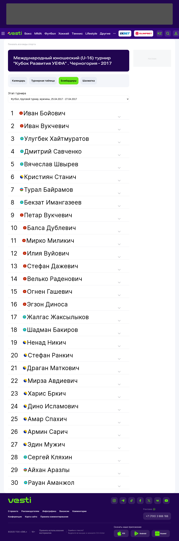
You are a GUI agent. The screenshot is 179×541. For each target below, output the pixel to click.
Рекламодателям (30, 511)
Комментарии (79, 511)
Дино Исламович (53, 406)
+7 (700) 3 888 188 (157, 516)
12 (40, 253)
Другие (105, 33)
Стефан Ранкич (50, 355)
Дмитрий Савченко (53, 151)
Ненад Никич (46, 342)
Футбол (50, 33)
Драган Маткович (53, 367)
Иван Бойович (44, 113)
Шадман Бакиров (52, 329)
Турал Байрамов (48, 189)
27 (38, 444)
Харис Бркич (47, 393)
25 (39, 418)
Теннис (77, 33)
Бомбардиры (68, 80)
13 (44, 266)
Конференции (15, 516)
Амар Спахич (47, 418)
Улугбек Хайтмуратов (56, 138)
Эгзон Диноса (47, 304)
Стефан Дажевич (52, 266)
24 (44, 406)
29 (40, 469)
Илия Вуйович (48, 253)
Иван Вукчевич (46, 125)
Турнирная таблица (43, 80)
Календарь (18, 80)
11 (42, 240)
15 (41, 291)
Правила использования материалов (51, 531)
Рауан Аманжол (51, 482)
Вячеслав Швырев (51, 164)
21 (45, 367)
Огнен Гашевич (49, 291)
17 (50, 317)
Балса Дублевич (51, 227)
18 (44, 329)
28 (41, 457)
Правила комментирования (54, 516)
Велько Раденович (54, 278)
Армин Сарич (48, 431)
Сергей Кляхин (50, 457)
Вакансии (64, 511)
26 (39, 431)
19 (38, 342)
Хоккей (63, 33)
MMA (38, 33)
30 (42, 482)
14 (46, 278)
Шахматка (89, 80)
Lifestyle (91, 33)
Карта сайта (31, 516)
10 (43, 227)
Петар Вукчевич (48, 215)
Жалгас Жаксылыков (58, 317)
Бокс (28, 33)
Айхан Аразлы (49, 469)
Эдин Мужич (46, 444)
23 (38, 393)
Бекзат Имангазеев (53, 202)
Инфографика (49, 511)
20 (42, 355)
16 (39, 304)
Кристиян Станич (50, 176)
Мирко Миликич (50, 240)
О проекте (13, 511)
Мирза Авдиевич (53, 380)
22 (44, 380)
